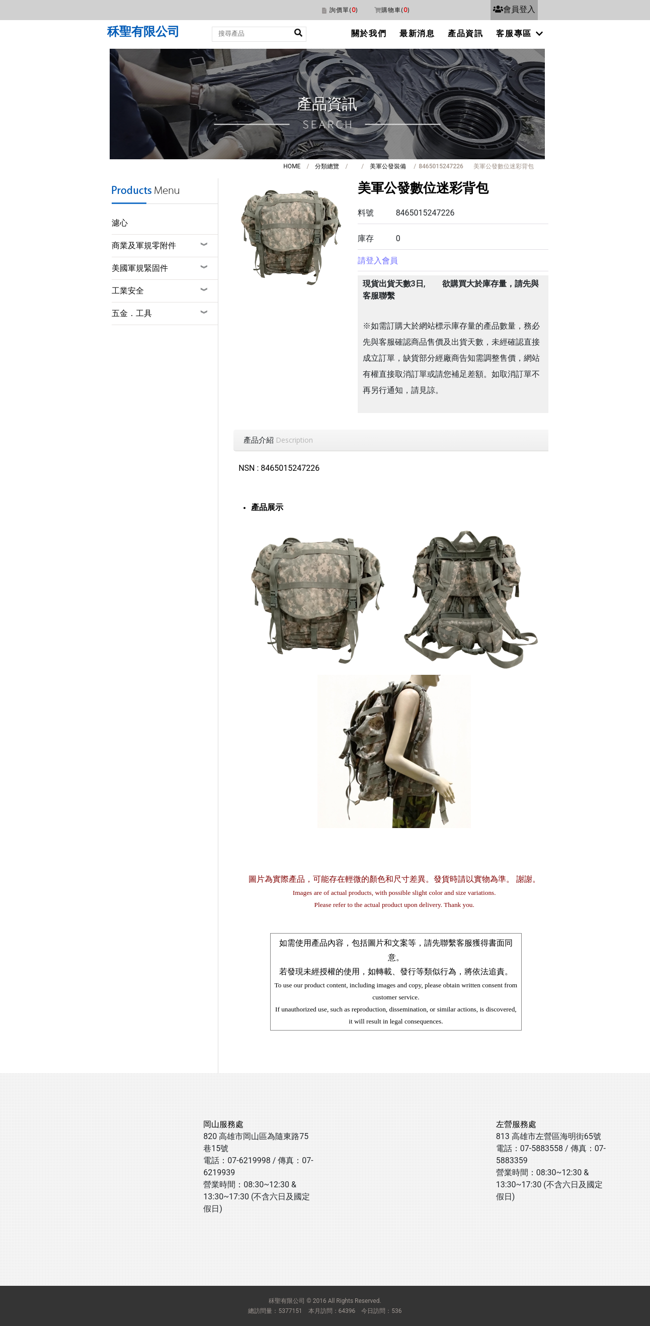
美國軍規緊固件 (140, 268)
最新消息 (417, 33)
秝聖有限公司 (143, 32)
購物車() (395, 10)
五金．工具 (132, 313)
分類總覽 (327, 166)
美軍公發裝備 (388, 166)
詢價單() (344, 10)
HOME (291, 166)
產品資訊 (465, 33)
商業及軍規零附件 (144, 245)
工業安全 (128, 290)
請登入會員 (378, 260)
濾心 (120, 223)
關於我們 (368, 33)
